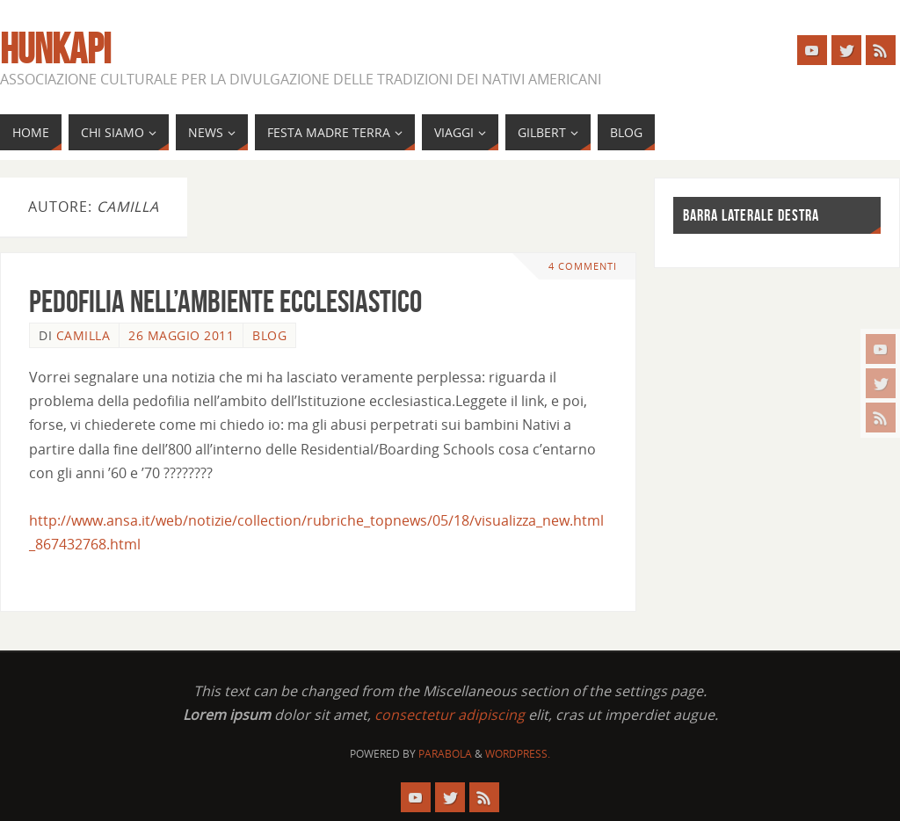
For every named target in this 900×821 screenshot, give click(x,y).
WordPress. (517, 753)
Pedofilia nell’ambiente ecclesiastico (225, 301)
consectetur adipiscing (449, 714)
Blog (269, 335)
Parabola (445, 753)
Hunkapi (55, 49)
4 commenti (582, 265)
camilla (83, 335)
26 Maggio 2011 (181, 335)
